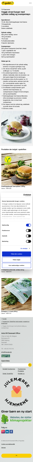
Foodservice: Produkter (22, 370)
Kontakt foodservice (9, 369)
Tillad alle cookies (16, 254)
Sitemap (3, 447)
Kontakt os (21, 374)
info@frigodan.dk (6, 352)
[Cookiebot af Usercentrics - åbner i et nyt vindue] (23, 195)
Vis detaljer (24, 248)
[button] (30, 365)
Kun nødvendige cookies (16, 265)
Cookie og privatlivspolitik (8, 444)
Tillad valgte (16, 259)
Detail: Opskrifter (8, 374)
